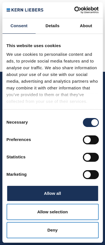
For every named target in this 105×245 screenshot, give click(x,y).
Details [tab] (53, 25)
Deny (52, 230)
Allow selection (52, 211)
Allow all (52, 193)
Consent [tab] (18, 25)
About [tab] (86, 25)
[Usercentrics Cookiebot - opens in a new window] (75, 10)
